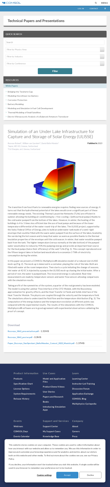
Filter (55, 71)
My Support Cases (51, 431)
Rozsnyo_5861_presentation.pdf (23, 331)
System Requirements (24, 393)
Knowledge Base (51, 436)
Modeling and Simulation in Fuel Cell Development (30, 108)
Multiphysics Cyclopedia (84, 403)
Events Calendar (22, 436)
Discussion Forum (81, 388)
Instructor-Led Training (83, 383)
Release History (21, 398)
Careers (76, 431)
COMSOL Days (21, 431)
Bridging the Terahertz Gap (20, 91)
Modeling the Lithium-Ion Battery (23, 96)
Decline (90, 475)
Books (46, 401)
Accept (67, 475)
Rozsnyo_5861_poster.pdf (20, 337)
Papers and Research (53, 396)
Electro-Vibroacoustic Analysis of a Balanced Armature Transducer (38, 116)
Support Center (50, 426)
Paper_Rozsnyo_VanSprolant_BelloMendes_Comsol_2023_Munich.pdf (41, 343)
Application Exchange (83, 393)
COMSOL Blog (79, 398)
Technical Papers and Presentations (36, 21)
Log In (81, 8)
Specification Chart (23, 383)
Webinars (18, 426)
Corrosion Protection (17, 100)
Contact (94, 8)
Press (75, 436)
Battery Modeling (16, 104)
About (75, 426)
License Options (22, 388)
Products (18, 378)
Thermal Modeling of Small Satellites (24, 112)
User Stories (49, 391)
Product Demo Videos (53, 386)
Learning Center (80, 378)
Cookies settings (44, 475)
